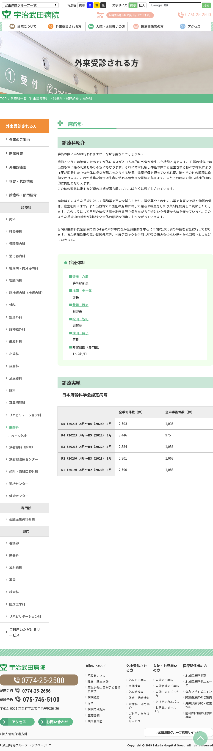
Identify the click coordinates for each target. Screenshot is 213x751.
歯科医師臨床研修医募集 (198, 715)
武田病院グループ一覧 (20, 5)
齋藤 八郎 (80, 276)
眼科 (12, 390)
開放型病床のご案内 (198, 697)
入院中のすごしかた (167, 694)
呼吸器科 (15, 231)
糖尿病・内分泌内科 (23, 268)
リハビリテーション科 (25, 415)
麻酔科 (14, 427)
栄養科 (14, 555)
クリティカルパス (167, 701)
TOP (3, 98)
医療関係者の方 (195, 666)
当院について (95, 666)
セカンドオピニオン (198, 691)
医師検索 (16, 153)
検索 (206, 5)
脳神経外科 (17, 329)
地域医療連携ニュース (198, 683)
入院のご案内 (164, 680)
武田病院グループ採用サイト (178, 732)
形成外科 (15, 341)
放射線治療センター (23, 459)
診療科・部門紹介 (66, 98)
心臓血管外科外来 (22, 519)
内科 (12, 219)
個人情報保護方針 (14, 734)
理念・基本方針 (98, 681)
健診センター (18, 495)
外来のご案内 (19, 139)
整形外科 (15, 317)
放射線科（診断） (22, 447)
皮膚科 (14, 366)
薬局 (12, 579)
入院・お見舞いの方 (165, 668)
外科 (12, 304)
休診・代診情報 (21, 181)
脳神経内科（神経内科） (26, 292)
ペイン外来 (19, 435)
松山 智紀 (80, 319)
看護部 (14, 543)
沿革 (91, 703)
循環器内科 (17, 243)
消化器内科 (17, 256)
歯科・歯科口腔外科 (23, 471)
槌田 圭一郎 (82, 290)
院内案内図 (95, 721)
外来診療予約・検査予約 (198, 705)
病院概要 (94, 697)
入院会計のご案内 (167, 686)
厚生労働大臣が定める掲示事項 (104, 689)
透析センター (18, 483)
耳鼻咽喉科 (17, 402)
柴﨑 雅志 (80, 304)
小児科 (14, 353)
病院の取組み (96, 709)
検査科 (14, 591)
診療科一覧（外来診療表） (30, 98)
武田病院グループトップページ (26, 745)
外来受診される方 (136, 668)
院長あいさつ (96, 675)
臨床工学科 (17, 604)
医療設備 (94, 715)
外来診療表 (17, 167)
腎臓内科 (15, 280)
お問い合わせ (53, 722)
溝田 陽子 (80, 333)
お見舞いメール (166, 709)
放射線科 (15, 567)
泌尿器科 (15, 378)
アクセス (13, 722)
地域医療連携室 (195, 675)
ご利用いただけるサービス (24, 632)
